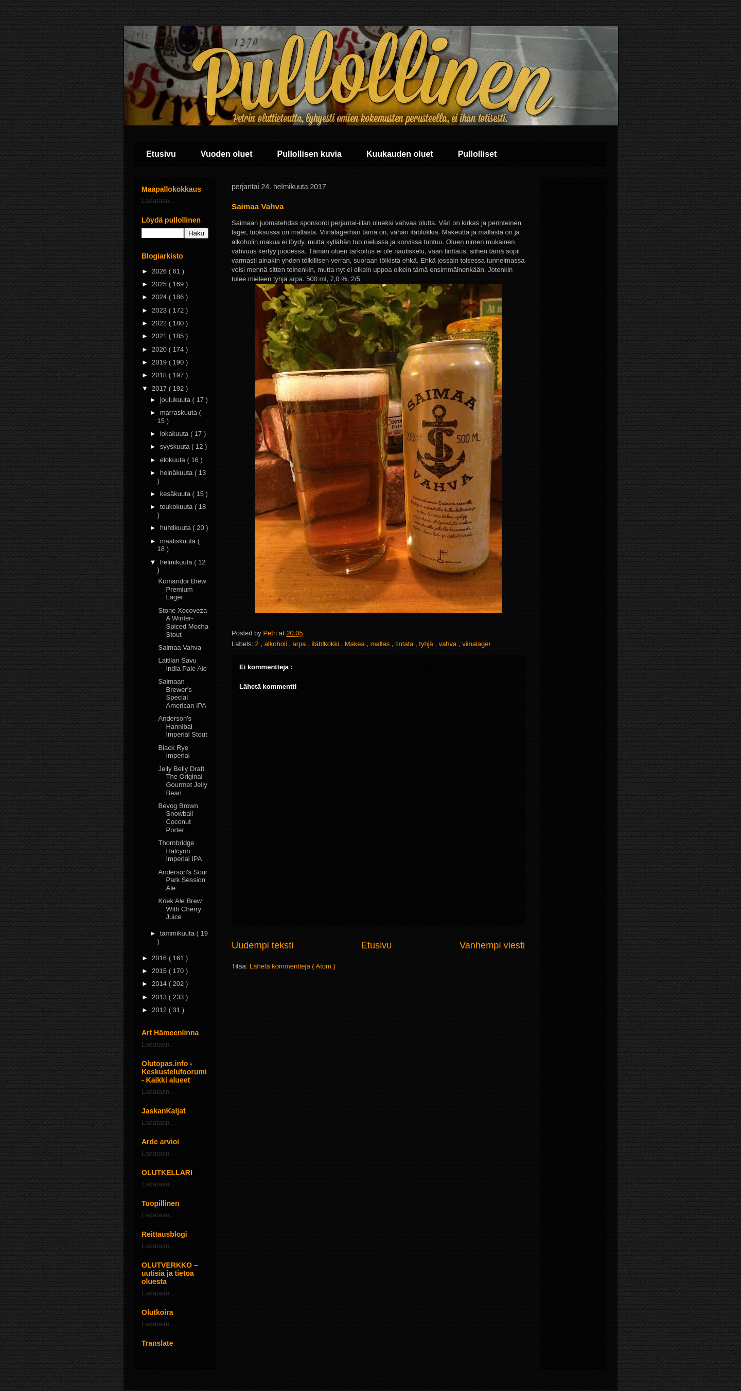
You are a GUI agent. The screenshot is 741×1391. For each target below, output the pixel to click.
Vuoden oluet (227, 154)
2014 (160, 983)
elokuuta (173, 460)
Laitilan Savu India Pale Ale (182, 664)
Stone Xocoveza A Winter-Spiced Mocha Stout (183, 622)
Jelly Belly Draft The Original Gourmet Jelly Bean (182, 781)
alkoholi (276, 644)
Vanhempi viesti (492, 945)
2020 (160, 349)
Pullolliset (477, 154)
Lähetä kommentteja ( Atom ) (293, 966)
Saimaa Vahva (179, 647)
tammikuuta (178, 933)
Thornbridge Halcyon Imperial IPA (180, 851)
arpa (300, 644)
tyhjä (427, 644)
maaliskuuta (179, 541)
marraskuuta (179, 412)
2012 (160, 1010)
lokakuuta (175, 433)
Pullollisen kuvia (309, 154)
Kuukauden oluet (399, 154)
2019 (160, 362)
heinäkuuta (177, 473)
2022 (160, 323)
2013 (160, 997)
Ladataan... (158, 201)
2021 (160, 336)
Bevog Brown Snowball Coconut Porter (178, 818)
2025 (160, 284)
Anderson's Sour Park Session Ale (182, 880)
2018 (160, 375)
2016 (160, 958)
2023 (160, 310)
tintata (405, 644)
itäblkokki (326, 644)
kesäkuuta (176, 494)
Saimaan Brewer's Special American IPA (182, 693)
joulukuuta (176, 400)
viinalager (476, 644)
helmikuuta (177, 562)
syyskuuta (175, 446)
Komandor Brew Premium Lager (182, 589)
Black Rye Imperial (173, 752)
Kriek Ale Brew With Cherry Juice (180, 909)
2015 (160, 971)
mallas (381, 644)
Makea (356, 644)
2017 (160, 388)
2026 (160, 271)
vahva (448, 644)
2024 (160, 297)
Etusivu (161, 154)
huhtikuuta (176, 528)
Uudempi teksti (262, 945)
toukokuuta (177, 506)
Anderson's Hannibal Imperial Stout (182, 726)
